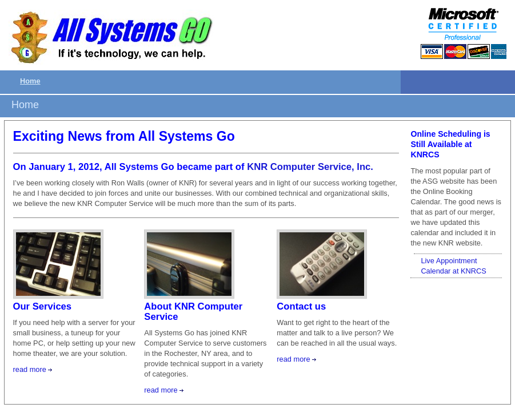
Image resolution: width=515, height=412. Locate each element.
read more (29, 369)
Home (30, 81)
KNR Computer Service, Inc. (310, 166)
